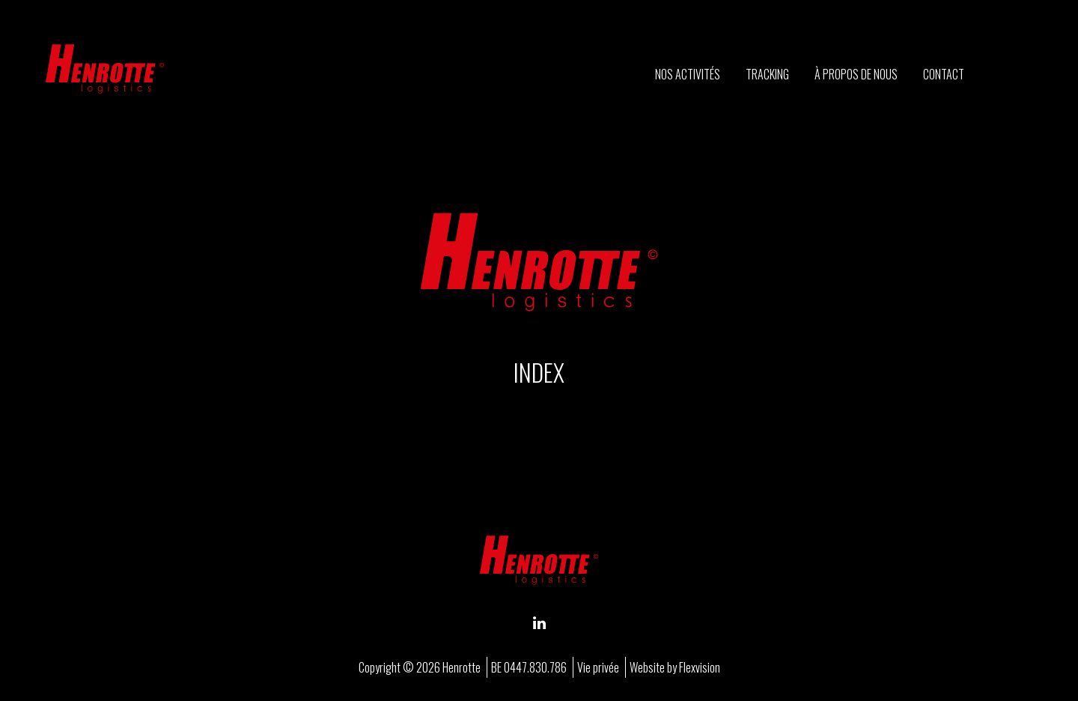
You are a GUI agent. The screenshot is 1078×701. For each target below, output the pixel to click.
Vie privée (598, 667)
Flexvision (699, 667)
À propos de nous (856, 74)
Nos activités (687, 74)
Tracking (767, 74)
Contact (943, 74)
